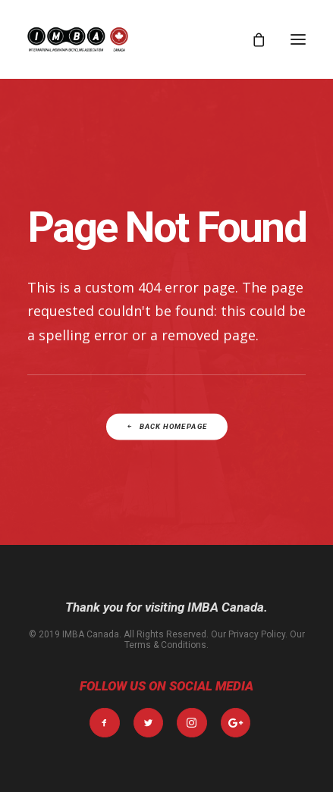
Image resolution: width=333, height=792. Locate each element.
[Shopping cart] (251, 39)
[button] (298, 39)
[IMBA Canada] (77, 39)
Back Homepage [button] (166, 427)
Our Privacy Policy (248, 634)
